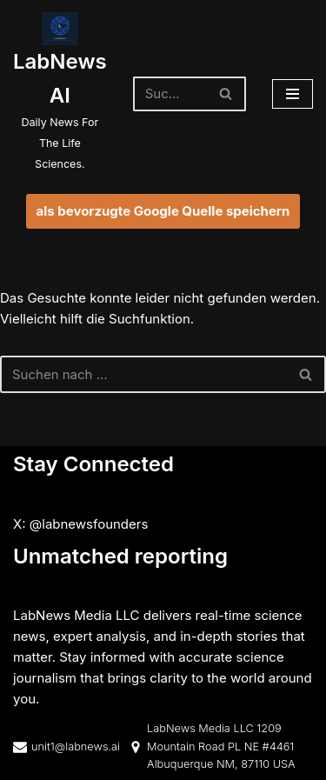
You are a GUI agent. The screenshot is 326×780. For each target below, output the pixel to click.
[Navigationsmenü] (292, 94)
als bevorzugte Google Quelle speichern (163, 211)
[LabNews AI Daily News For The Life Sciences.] (60, 93)
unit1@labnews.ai (75, 745)
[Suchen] (170, 94)
